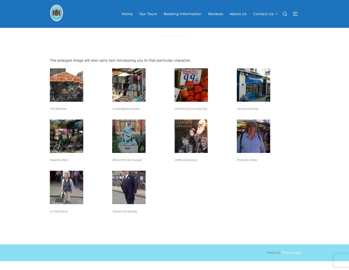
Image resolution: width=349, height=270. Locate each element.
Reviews (215, 14)
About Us (238, 14)
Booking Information (182, 14)
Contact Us (265, 14)
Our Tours (148, 14)
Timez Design (291, 261)
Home (127, 14)
